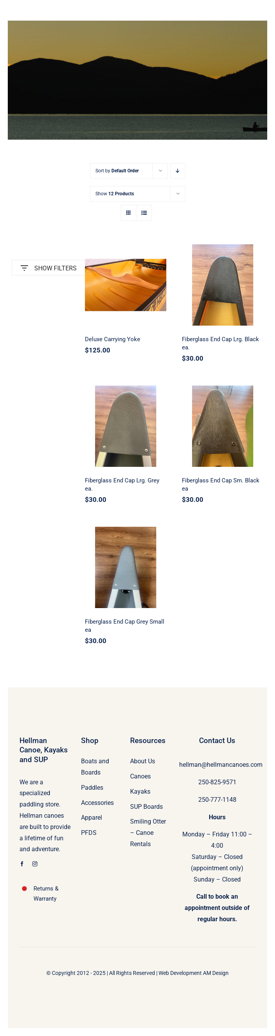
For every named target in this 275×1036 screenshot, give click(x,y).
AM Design (216, 973)
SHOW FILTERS (49, 266)
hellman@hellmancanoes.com (221, 764)
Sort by (117, 171)
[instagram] (34, 863)
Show (114, 193)
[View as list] (144, 213)
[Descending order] (177, 171)
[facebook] (22, 863)
